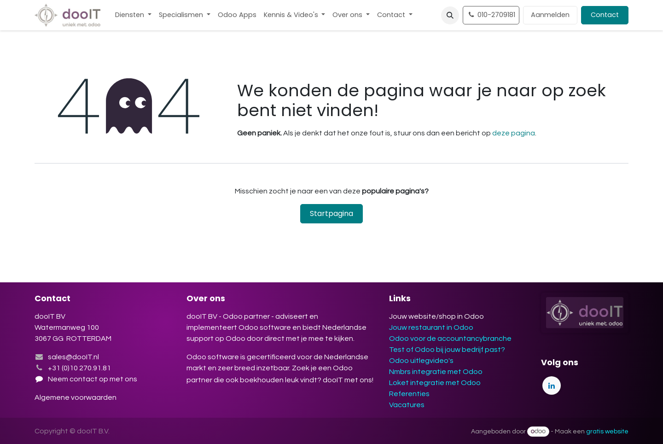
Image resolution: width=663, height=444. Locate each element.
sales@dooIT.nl (73, 357)
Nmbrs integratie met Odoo (436, 371)
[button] (450, 15)
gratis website (607, 431)
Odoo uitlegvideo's (421, 360)
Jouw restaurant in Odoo (431, 327)
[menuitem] (133, 15)
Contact (605, 14)
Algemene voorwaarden (76, 397)
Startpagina (331, 213)
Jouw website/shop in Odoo (436, 316)
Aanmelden (550, 14)
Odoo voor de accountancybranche (450, 338)
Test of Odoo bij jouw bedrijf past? (447, 349)
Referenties (409, 393)
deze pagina (513, 133)
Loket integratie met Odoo (435, 382)
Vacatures (407, 405)
